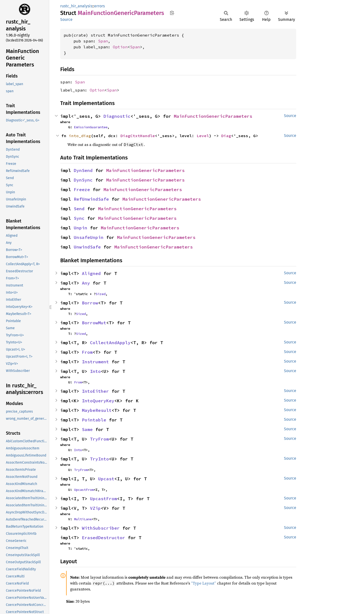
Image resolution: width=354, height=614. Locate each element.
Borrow (90, 303)
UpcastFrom (84, 489)
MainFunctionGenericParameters (213, 116)
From (87, 352)
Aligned (91, 273)
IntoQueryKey (98, 401)
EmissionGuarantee (90, 127)
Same (87, 429)
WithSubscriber (101, 528)
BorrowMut (94, 323)
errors (99, 6)
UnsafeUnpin (88, 237)
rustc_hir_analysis (76, 6)
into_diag (80, 135)
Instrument (95, 362)
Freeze (82, 189)
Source (66, 19)
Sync (79, 218)
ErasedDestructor (103, 537)
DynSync (83, 180)
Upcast (106, 479)
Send (79, 208)
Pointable (94, 420)
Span (103, 41)
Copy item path (172, 13)
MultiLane (83, 519)
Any (86, 283)
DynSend (83, 170)
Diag (226, 135)
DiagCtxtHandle (137, 135)
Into (95, 371)
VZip (95, 508)
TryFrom (99, 439)
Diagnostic (117, 116)
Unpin (80, 228)
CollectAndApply (110, 342)
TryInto (99, 459)
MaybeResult (97, 410)
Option (120, 46)
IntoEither (95, 391)
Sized (100, 294)
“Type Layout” (203, 583)
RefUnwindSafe (91, 199)
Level (203, 135)
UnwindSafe (87, 247)
